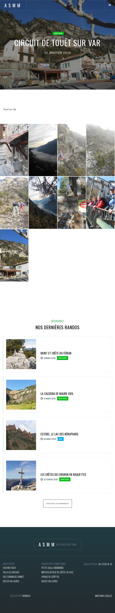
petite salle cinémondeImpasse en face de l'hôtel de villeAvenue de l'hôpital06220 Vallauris (57, 574)
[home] (13, 5)
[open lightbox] (14, 150)
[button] (109, 5)
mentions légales (103, 596)
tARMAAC (26, 596)
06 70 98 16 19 (105, 564)
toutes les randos (57, 503)
